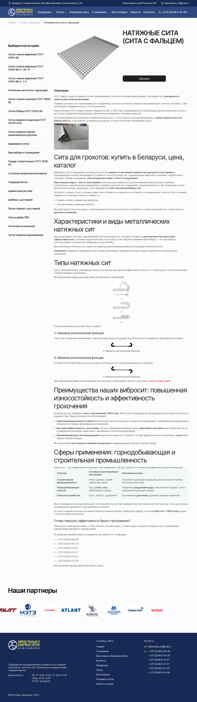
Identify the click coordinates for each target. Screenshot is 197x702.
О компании (99, 12)
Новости (135, 12)
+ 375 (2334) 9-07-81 (67, 556)
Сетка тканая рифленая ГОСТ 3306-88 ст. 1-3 (26, 80)
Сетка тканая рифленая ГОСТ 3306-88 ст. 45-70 (26, 68)
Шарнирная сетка (18, 143)
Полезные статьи (105, 679)
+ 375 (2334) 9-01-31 (67, 552)
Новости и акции (104, 684)
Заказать (144, 78)
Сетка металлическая (21, 226)
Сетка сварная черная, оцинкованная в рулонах (22, 133)
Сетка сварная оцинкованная (25, 234)
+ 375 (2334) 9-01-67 (67, 548)
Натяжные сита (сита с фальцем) (28, 90)
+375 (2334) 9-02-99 (172, 12)
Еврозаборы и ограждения (23, 152)
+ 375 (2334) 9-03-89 (67, 560)
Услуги (60, 12)
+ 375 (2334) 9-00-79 (67, 543)
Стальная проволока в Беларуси (27, 173)
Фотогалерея (119, 12)
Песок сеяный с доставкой (24, 208)
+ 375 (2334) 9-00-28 (67, 539)
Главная (100, 646)
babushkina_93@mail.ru (177, 3)
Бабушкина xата (79, 12)
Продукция (44, 12)
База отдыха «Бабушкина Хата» (112, 656)
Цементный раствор (20, 190)
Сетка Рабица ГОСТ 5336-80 (25, 111)
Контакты (149, 12)
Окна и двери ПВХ (18, 217)
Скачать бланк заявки (159, 381)
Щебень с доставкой (20, 199)
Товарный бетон (18, 182)
